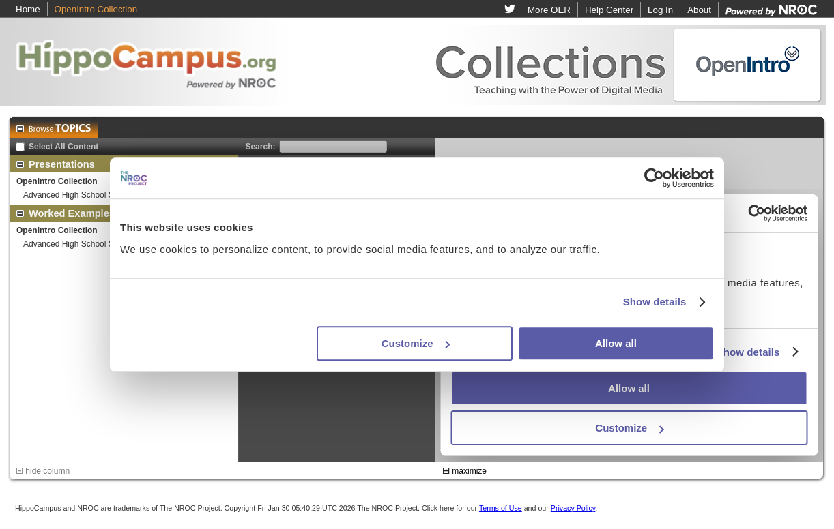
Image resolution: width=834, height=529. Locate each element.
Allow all (616, 343)
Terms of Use (500, 508)
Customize (416, 343)
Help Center (609, 10)
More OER (549, 10)
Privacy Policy (573, 508)
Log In (660, 10)
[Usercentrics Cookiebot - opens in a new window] (654, 178)
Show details (655, 301)
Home (28, 9)
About (699, 10)
